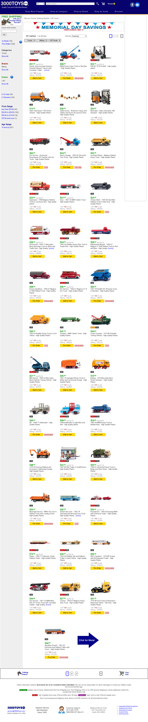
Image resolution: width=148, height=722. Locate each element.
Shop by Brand (81, 11)
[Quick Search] (70, 3)
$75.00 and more (8, 118)
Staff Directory (123, 714)
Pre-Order (6, 44)
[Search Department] (40, 3)
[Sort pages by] (79, 36)
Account (119, 11)
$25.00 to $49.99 (8, 112)
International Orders (125, 710)
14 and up (5, 127)
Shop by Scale (101, 11)
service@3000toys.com (16, 711)
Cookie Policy (123, 712)
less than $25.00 (8, 109)
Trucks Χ (31, 41)
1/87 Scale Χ (54, 41)
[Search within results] (9, 31)
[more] (46, 70)
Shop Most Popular (34, 11)
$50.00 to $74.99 (8, 115)
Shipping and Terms (125, 708)
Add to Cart (37, 78)
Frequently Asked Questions (128, 706)
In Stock (5, 41)
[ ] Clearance (6, 97)
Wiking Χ (43, 41)
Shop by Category (59, 11)
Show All (5, 56)
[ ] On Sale (5, 94)
